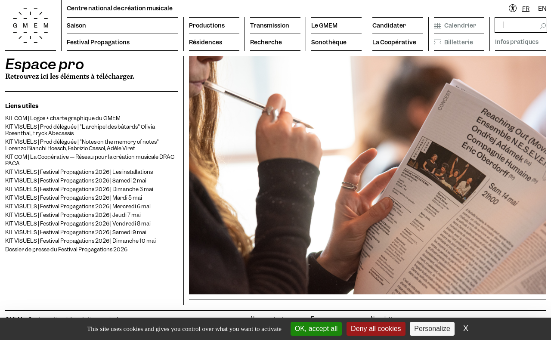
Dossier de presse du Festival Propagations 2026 (66, 249)
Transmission (269, 25)
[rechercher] (521, 24)
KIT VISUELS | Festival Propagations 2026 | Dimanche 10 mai (80, 241)
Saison (76, 25)
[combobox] (526, 9)
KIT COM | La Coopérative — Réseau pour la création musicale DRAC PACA (89, 160)
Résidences (205, 42)
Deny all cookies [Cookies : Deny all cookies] (376, 328)
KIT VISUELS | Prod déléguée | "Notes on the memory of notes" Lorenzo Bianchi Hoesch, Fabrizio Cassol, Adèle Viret (82, 145)
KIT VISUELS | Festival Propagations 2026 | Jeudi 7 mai (73, 215)
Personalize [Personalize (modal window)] (432, 328)
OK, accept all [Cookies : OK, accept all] (316, 328)
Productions (207, 25)
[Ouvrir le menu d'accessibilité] (513, 8)
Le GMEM (324, 25)
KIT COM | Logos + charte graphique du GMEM (63, 118)
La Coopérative (394, 42)
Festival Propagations (98, 42)
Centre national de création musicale (120, 8)
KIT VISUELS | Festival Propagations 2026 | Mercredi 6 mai (78, 206)
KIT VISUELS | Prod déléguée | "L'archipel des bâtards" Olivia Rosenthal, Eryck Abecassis (80, 130)
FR (525, 8)
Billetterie (453, 42)
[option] (542, 9)
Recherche (266, 42)
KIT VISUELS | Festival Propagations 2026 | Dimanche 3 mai (79, 189)
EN (542, 8)
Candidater (389, 25)
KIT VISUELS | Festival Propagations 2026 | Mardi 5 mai (73, 198)
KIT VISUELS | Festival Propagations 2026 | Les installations (79, 172)
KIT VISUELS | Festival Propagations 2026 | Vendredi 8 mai (78, 223)
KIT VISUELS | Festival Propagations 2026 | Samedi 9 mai (75, 232)
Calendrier (455, 25)
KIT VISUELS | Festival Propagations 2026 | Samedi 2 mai (75, 180)
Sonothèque (329, 42)
